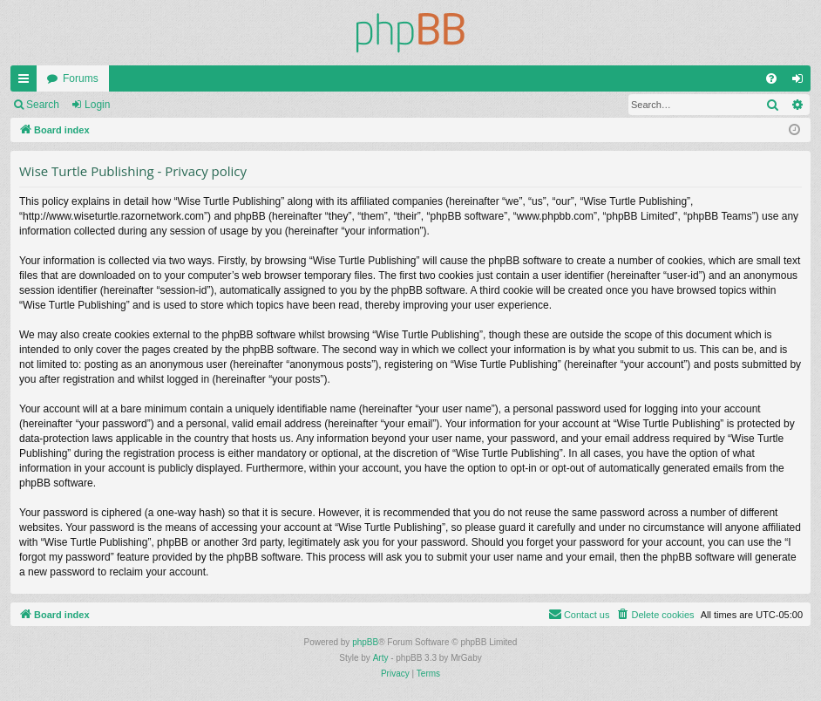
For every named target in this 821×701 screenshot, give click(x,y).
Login (97, 105)
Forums (80, 78)
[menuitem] (771, 78)
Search (42, 105)
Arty (381, 658)
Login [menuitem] (801, 82)
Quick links (27, 82)
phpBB (365, 642)
